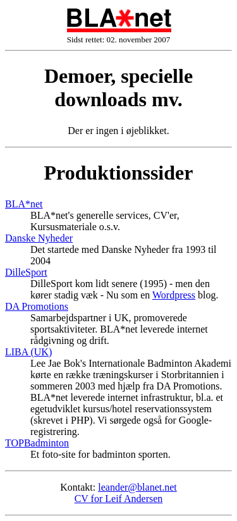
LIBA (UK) (28, 351)
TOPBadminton (37, 443)
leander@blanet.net (137, 487)
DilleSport (26, 272)
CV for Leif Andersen (119, 498)
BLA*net (24, 204)
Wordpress (173, 295)
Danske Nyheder (39, 238)
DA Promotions (36, 306)
